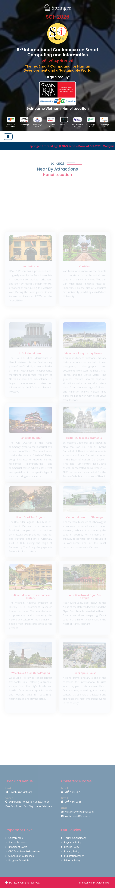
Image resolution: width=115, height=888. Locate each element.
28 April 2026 (71, 792)
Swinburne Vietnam (18, 792)
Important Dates (16, 847)
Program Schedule (17, 860)
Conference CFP (15, 838)
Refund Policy (70, 847)
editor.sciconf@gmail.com (77, 811)
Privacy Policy (70, 851)
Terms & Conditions (73, 838)
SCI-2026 (12, 882)
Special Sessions (16, 842)
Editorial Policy (70, 860)
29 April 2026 (71, 801)
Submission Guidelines (19, 856)
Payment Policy (71, 842)
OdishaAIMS (103, 882)
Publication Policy (72, 856)
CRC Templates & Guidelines (22, 851)
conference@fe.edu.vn (75, 816)
